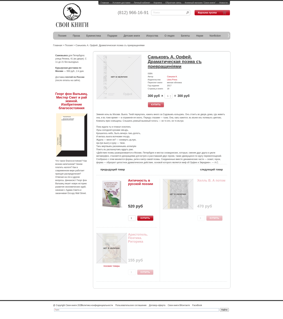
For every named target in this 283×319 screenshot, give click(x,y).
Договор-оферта (157, 305)
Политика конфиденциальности (97, 305)
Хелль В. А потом (211, 180)
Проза (76, 35)
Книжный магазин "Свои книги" (200, 2)
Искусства (152, 35)
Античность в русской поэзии (140, 182)
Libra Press (172, 80)
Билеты (185, 35)
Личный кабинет (142, 2)
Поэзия (62, 35)
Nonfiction (215, 35)
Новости (223, 2)
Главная (105, 2)
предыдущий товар (110, 169)
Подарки (112, 35)
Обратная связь (173, 2)
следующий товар (213, 169)
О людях (169, 35)
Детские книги (132, 35)
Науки (199, 35)
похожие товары (111, 266)
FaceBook (197, 305)
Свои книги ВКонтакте (179, 305)
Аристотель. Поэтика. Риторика (138, 238)
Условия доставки (121, 2)
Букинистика (93, 35)
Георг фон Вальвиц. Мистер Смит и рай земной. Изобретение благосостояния (71, 101)
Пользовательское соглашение (131, 305)
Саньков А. (172, 76)
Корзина (158, 2)
